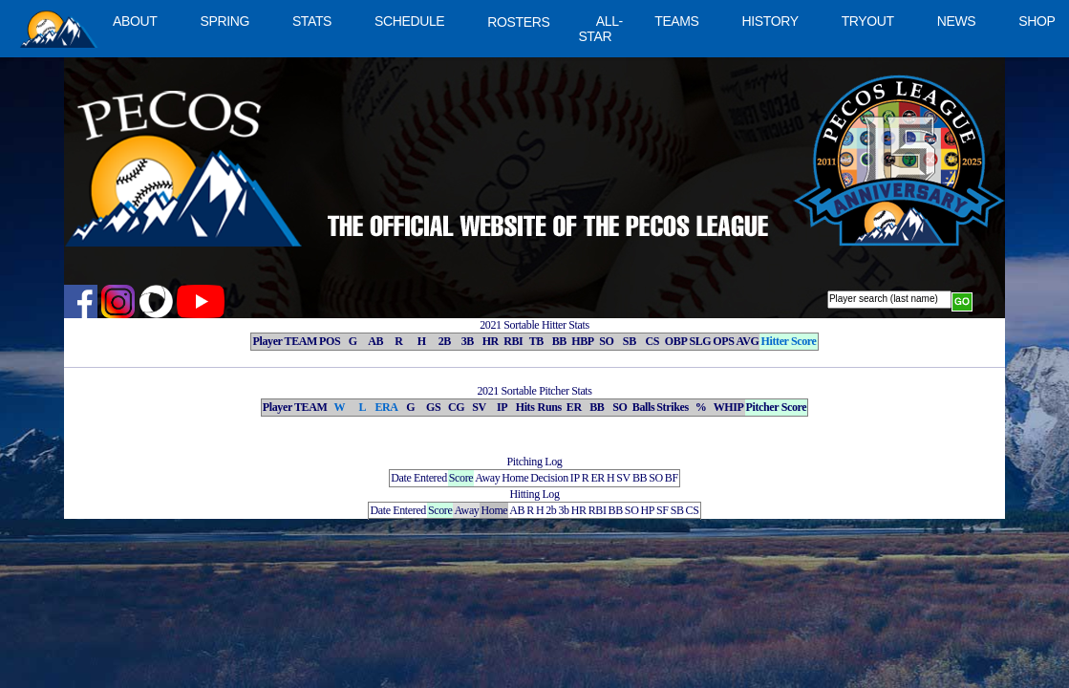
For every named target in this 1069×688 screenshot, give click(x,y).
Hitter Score (788, 341)
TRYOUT (868, 21)
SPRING (224, 21)
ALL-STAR (600, 28)
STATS (311, 21)
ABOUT (135, 21)
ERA (385, 407)
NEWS (956, 21)
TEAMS (676, 21)
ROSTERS (518, 22)
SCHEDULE (409, 21)
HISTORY (770, 21)
